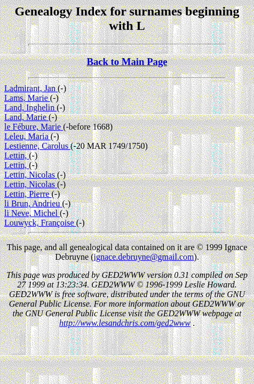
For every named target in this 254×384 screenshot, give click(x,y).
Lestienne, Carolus (37, 145)
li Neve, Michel (32, 213)
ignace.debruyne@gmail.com (144, 256)
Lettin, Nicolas (30, 174)
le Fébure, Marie (33, 126)
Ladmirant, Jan (31, 88)
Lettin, (16, 155)
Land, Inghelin (30, 107)
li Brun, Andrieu (33, 203)
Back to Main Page (126, 61)
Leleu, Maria (27, 136)
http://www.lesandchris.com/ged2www (124, 322)
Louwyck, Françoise (40, 222)
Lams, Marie (27, 97)
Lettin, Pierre (27, 193)
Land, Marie (26, 117)
